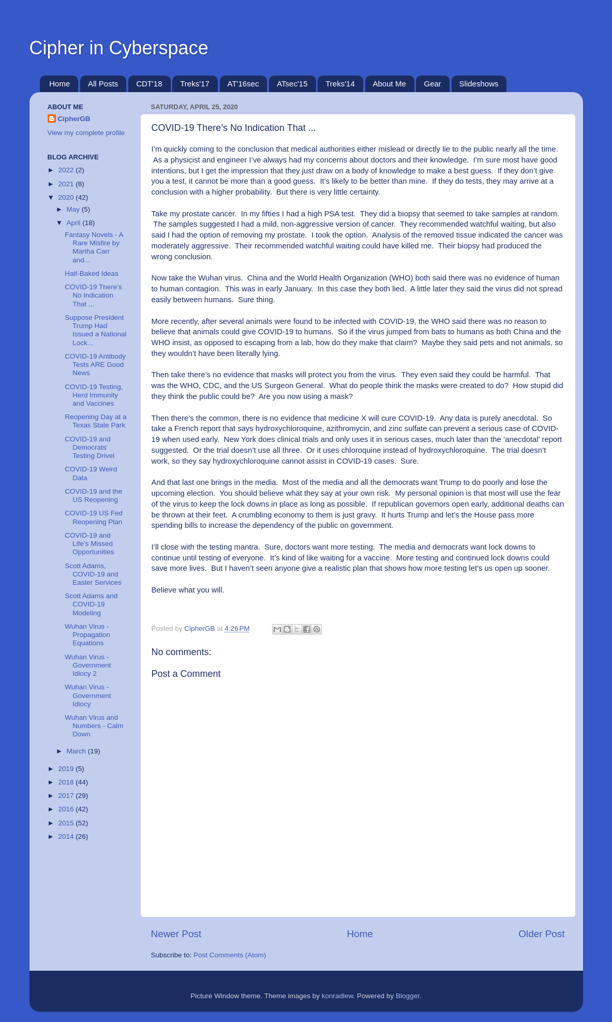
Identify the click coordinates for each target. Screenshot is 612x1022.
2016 (67, 809)
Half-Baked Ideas (91, 273)
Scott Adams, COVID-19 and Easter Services (93, 574)
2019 (67, 769)
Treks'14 (340, 83)
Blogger (408, 996)
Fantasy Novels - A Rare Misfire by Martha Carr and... (94, 247)
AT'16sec (243, 83)
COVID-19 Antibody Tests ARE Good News (95, 364)
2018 (67, 782)
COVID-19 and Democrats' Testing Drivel (89, 447)
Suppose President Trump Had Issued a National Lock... (95, 330)
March (77, 751)
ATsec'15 (292, 83)
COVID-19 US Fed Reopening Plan (94, 517)
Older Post (541, 933)
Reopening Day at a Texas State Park (95, 421)
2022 (67, 170)
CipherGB (74, 119)
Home (59, 83)
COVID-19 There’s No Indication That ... (93, 295)
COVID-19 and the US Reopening (93, 495)
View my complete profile (86, 133)
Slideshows (479, 83)
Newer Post (176, 933)
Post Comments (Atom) (229, 955)
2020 (67, 197)
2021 (67, 184)
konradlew (337, 996)
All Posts (103, 83)
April (75, 223)
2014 (67, 836)
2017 (67, 795)
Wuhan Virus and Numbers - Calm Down (94, 726)
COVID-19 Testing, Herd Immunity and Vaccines (94, 395)
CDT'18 (149, 83)
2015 (67, 823)
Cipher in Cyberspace (118, 47)
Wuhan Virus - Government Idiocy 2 (88, 665)
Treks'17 (195, 83)
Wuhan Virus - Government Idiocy (88, 695)
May (74, 209)
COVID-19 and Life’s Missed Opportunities (89, 543)
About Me (389, 83)
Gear (432, 83)
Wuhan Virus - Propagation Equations (87, 635)
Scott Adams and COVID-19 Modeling (91, 604)
